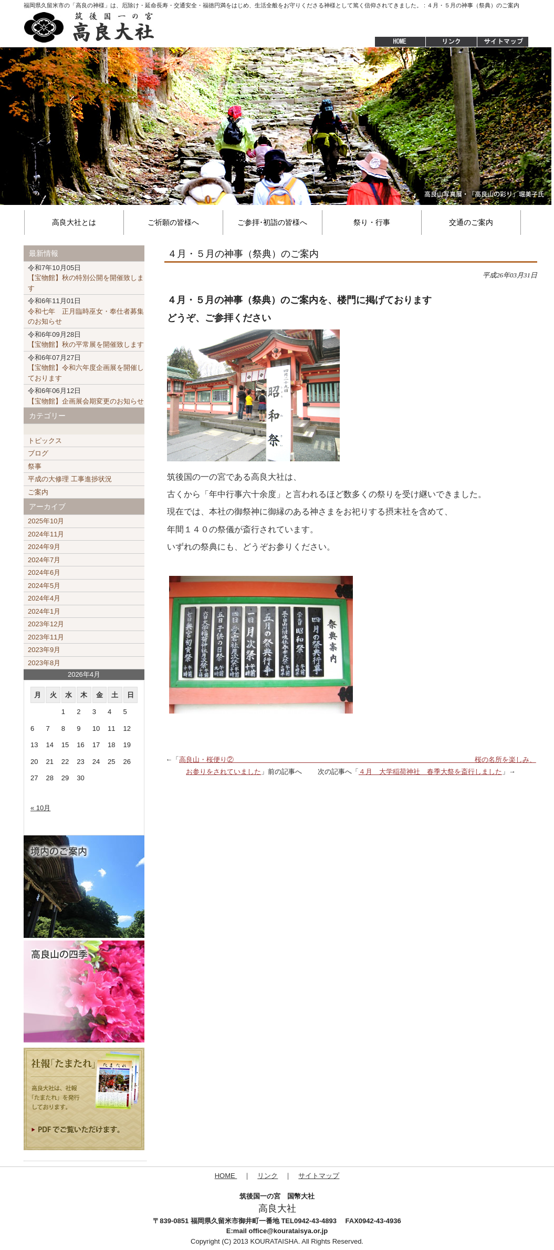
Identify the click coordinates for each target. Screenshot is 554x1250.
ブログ (38, 453)
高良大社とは (74, 222)
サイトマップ (503, 42)
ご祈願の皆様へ (173, 222)
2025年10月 (46, 521)
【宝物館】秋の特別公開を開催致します (86, 278)
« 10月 (40, 808)
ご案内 (38, 492)
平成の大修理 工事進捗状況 (70, 479)
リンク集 (451, 42)
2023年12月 (46, 624)
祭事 (34, 466)
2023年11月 (46, 637)
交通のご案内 (471, 222)
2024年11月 (46, 534)
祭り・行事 (371, 222)
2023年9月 (44, 650)
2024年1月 (44, 611)
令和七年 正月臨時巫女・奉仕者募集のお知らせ (86, 311)
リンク (267, 1176)
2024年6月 (44, 572)
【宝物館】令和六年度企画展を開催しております (86, 368)
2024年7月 (44, 560)
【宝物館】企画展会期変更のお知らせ (86, 396)
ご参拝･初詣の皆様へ (272, 222)
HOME (395, 42)
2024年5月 (44, 586)
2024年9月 (44, 547)
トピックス (45, 441)
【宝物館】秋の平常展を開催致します (86, 339)
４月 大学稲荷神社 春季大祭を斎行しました (430, 772)
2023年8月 (44, 663)
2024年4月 (44, 598)
